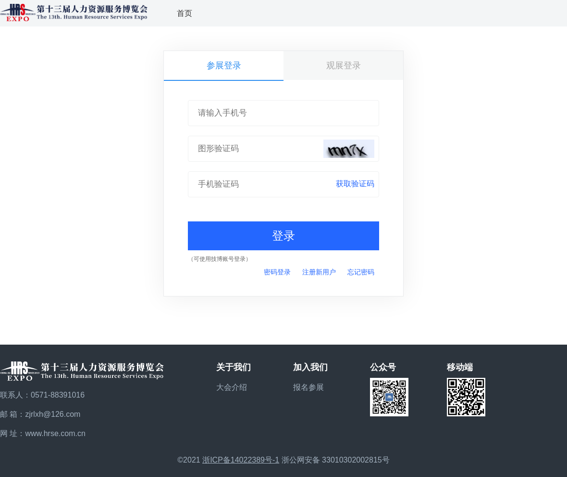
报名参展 (308, 387)
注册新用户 (319, 272)
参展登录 (224, 65)
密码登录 (277, 272)
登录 (283, 235)
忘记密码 (360, 272)
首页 (184, 13)
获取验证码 (355, 184)
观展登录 (343, 65)
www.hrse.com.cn (55, 433)
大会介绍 (231, 387)
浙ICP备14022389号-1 (240, 460)
